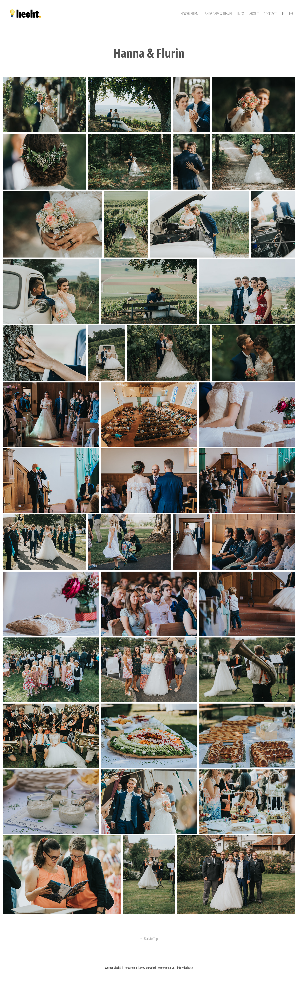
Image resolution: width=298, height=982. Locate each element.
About (254, 13)
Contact (270, 13)
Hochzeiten (189, 13)
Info (240, 13)
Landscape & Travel (217, 13)
